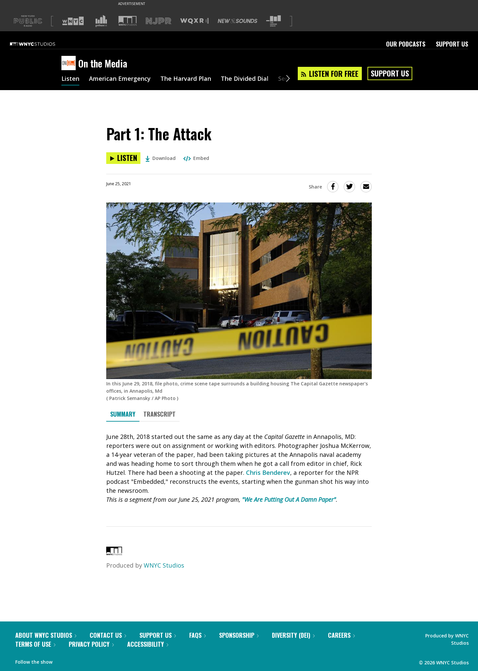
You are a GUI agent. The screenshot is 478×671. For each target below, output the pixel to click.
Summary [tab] (122, 414)
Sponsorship (239, 635)
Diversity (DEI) (293, 635)
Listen (70, 79)
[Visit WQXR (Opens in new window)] (194, 21)
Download (160, 158)
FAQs (197, 635)
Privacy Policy (91, 644)
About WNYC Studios (45, 635)
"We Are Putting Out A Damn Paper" (289, 499)
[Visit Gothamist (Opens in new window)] (101, 21)
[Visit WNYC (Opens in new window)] (73, 21)
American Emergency (120, 79)
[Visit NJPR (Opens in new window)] (158, 21)
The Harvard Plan (185, 79)
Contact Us (108, 635)
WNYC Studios (164, 565)
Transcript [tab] (159, 414)
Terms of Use (35, 644)
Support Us (452, 44)
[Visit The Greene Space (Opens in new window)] (273, 21)
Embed (196, 158)
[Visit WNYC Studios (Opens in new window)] (128, 21)
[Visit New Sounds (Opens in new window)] (237, 21)
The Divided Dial (245, 79)
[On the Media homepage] (69, 63)
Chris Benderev (268, 472)
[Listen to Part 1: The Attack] (123, 158)
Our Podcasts (405, 44)
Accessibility (147, 644)
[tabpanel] (239, 468)
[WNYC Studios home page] (41, 44)
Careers (341, 635)
